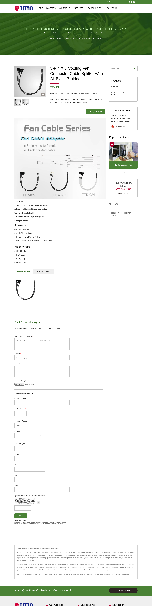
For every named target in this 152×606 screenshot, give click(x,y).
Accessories (69, 574)
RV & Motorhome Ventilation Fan (117, 94)
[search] (107, 2)
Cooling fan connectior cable (121, 214)
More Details (123, 193)
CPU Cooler (54, 574)
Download (118, 126)
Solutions (112, 8)
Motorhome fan (46, 574)
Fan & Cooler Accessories (78, 38)
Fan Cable (86, 574)
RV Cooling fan (96, 8)
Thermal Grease (77, 574)
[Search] (118, 2)
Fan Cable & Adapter (95, 38)
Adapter (92, 574)
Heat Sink (110, 574)
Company (51, 8)
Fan (64, 574)
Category (58, 38)
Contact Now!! (123, 590)
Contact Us (64, 8)
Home (40, 8)
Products (78, 8)
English (134, 2)
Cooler (60, 574)
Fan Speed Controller (101, 574)
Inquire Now (95, 112)
